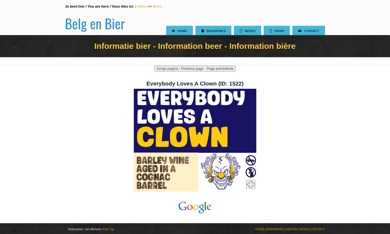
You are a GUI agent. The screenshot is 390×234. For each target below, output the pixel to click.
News (276, 31)
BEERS (292, 229)
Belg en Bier (95, 17)
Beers (157, 6)
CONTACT (318, 229)
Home (142, 6)
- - (195, 207)
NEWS (304, 229)
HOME (259, 229)
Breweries (213, 31)
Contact (308, 31)
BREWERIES (275, 229)
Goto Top (108, 229)
